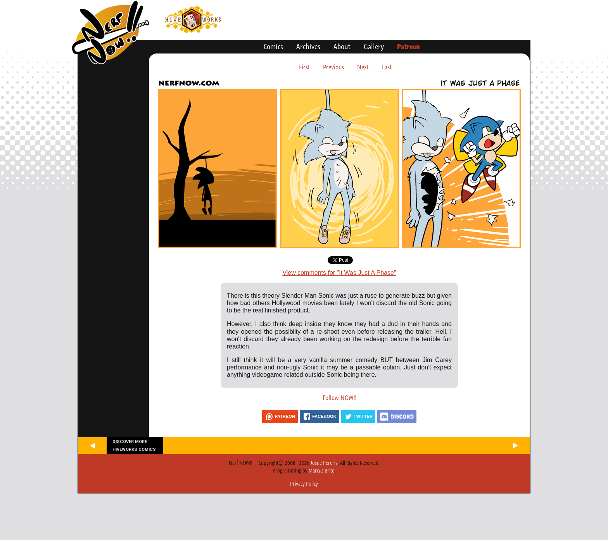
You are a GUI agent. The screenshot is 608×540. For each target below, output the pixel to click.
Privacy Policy (304, 483)
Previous (333, 67)
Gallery (374, 46)
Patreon (408, 46)
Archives (308, 46)
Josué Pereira (324, 462)
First (304, 67)
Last (387, 67)
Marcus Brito (322, 470)
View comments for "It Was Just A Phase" (339, 272)
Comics (273, 46)
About (342, 46)
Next (363, 67)
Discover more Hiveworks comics (134, 445)
